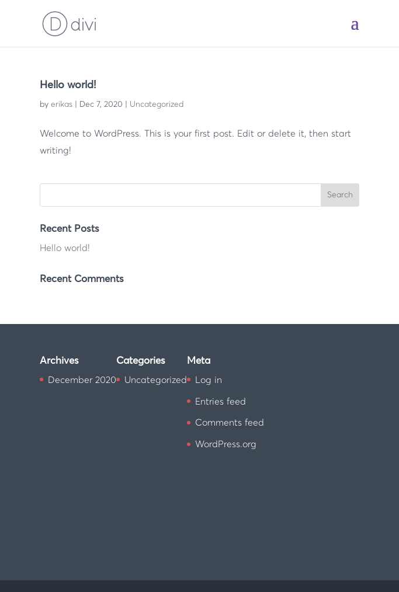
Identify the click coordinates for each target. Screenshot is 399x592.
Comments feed (229, 422)
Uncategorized (156, 104)
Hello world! (68, 85)
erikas (61, 104)
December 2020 (82, 380)
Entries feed (220, 401)
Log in (208, 380)
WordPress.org (225, 444)
